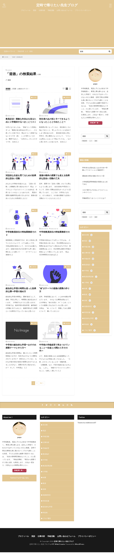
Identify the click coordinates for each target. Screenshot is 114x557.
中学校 (68, 266)
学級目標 (21, 51)
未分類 (34, 97)
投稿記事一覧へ (95, 123)
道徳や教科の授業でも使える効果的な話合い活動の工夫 (54, 177)
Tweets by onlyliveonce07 (87, 423)
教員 (87, 294)
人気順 (14, 89)
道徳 (31, 51)
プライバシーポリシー (83, 10)
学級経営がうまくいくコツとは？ (94, 198)
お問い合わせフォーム (64, 10)
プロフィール (25, 10)
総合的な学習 (90, 318)
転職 (87, 289)
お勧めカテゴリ (22, 89)
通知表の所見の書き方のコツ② (93, 176)
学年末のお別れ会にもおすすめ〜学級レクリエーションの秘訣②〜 (95, 169)
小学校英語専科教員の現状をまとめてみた (95, 183)
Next (41, 383)
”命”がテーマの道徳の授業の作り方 (54, 290)
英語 (34, 10)
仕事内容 (42, 10)
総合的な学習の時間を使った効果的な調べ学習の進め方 (21, 290)
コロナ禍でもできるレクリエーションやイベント (95, 191)
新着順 (8, 89)
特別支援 (89, 312)
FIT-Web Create (58, 544)
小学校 (88, 283)
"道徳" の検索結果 (17, 57)
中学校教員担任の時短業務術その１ (54, 233)
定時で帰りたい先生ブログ (57, 5)
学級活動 (51, 10)
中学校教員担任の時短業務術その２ (21, 233)
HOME (6, 57)
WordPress (79, 544)
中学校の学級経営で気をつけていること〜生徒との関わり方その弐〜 (54, 347)
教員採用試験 (90, 277)
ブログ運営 (90, 330)
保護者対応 (90, 306)
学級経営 (89, 259)
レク (26, 51)
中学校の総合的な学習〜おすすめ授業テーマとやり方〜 (21, 346)
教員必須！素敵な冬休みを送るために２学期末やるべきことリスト (21, 120)
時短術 (88, 324)
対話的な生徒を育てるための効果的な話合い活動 (21, 177)
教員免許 (89, 265)
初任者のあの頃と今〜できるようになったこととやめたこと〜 (54, 120)
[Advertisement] (57, 31)
